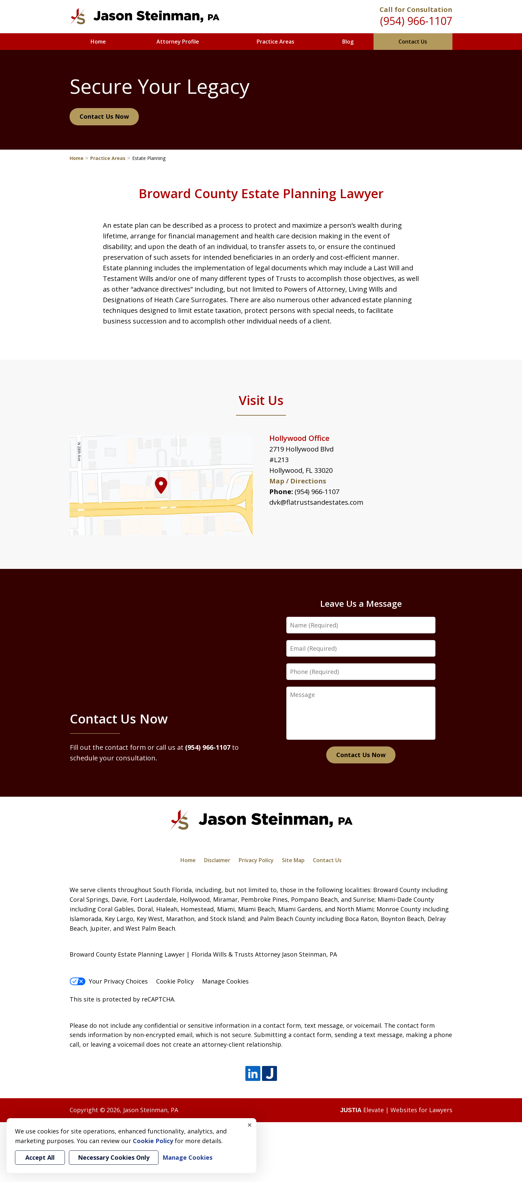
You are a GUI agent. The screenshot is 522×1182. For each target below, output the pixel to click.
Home (98, 41)
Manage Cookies (225, 981)
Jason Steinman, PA (150, 1110)
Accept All (40, 1157)
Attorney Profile (177, 41)
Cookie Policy (175, 981)
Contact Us (412, 41)
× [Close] (249, 1125)
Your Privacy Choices (109, 981)
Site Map (293, 860)
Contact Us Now (104, 116)
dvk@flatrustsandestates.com (316, 502)
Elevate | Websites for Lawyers (396, 1110)
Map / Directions (297, 480)
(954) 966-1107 (416, 21)
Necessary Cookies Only (113, 1157)
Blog (348, 41)
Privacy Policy (256, 860)
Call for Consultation (416, 9)
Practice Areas (275, 41)
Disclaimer (217, 860)
